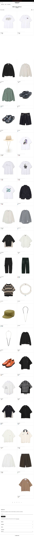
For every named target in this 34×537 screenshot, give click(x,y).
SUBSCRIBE (3, 516)
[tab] (21, 495)
